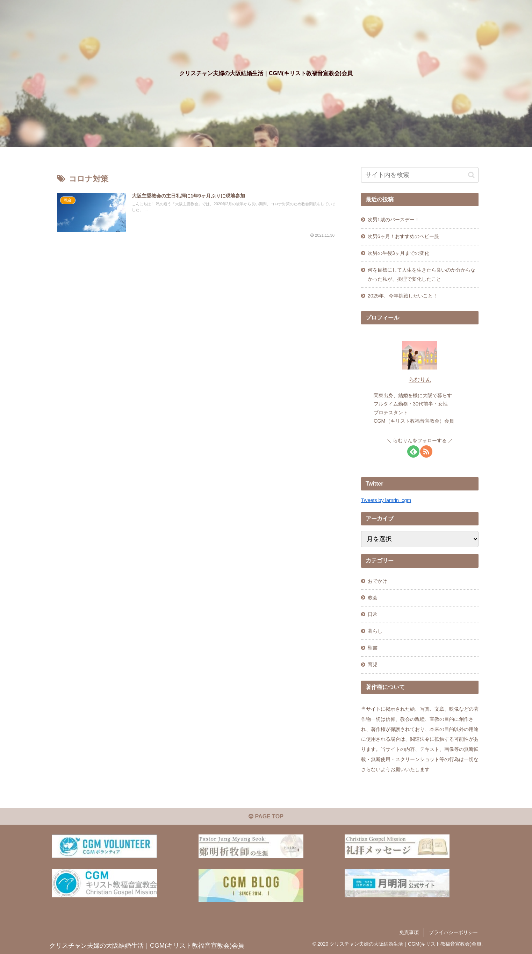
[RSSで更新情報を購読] (426, 451)
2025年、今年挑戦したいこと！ (403, 296)
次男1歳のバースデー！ (393, 219)
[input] (420, 175)
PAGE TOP (266, 816)
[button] (471, 175)
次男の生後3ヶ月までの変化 (398, 253)
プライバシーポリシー (453, 932)
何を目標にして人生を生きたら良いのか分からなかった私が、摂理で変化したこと (421, 274)
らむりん (420, 380)
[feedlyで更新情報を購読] (413, 451)
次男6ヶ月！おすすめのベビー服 (403, 236)
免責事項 (409, 932)
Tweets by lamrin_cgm (386, 500)
